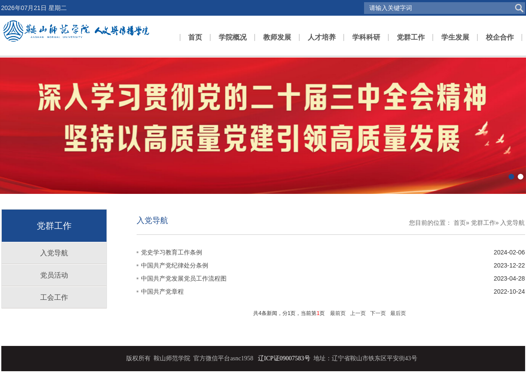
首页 (195, 37)
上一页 (358, 313)
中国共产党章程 (162, 291)
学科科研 (366, 37)
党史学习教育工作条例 (171, 252)
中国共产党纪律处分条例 (174, 265)
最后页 (398, 313)
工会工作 (54, 297)
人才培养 (322, 37)
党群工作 (411, 37)
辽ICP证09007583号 (284, 358)
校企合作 (500, 37)
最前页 (338, 313)
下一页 (378, 313)
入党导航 (54, 253)
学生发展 (455, 37)
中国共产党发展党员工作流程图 (184, 278)
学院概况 (233, 37)
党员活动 (54, 275)
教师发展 (277, 37)
